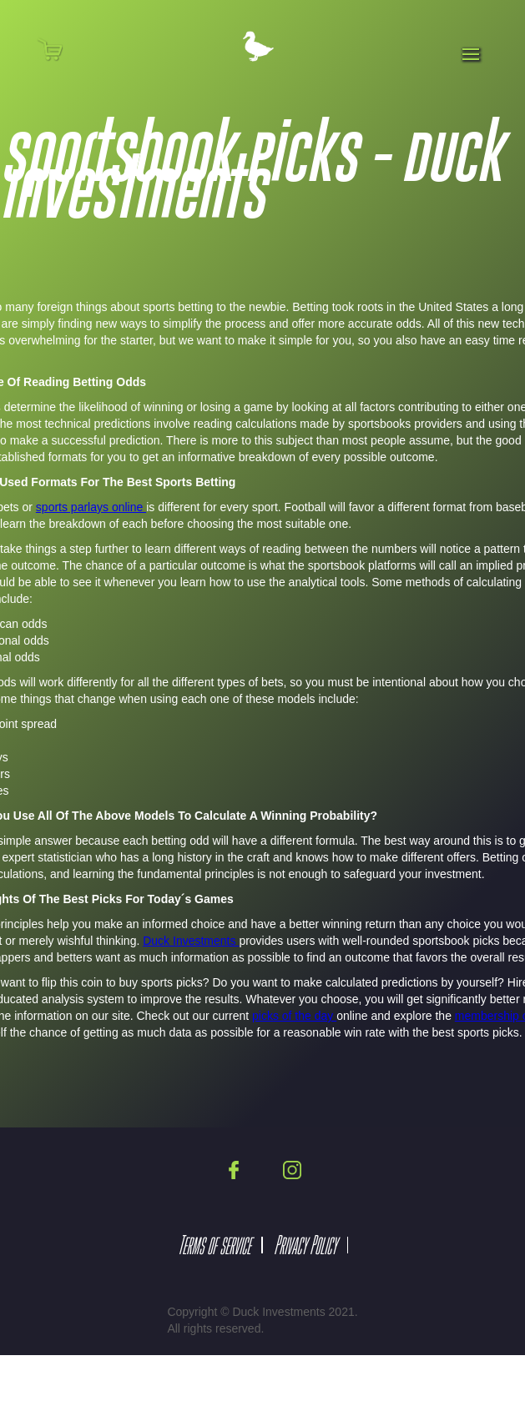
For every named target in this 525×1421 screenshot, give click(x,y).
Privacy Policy (305, 1245)
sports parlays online (91, 507)
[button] (60, 49)
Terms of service (214, 1245)
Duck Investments (191, 940)
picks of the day (294, 1015)
